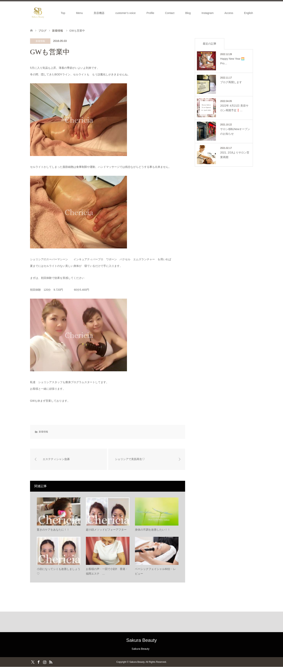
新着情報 (40, 41)
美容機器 (99, 13)
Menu (79, 13)
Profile (150, 13)
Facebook (38, 662)
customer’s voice (125, 13)
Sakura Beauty (141, 640)
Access (228, 13)
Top (63, 13)
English (248, 13)
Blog (188, 13)
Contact (169, 13)
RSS (50, 662)
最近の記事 (209, 43)
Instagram (208, 13)
